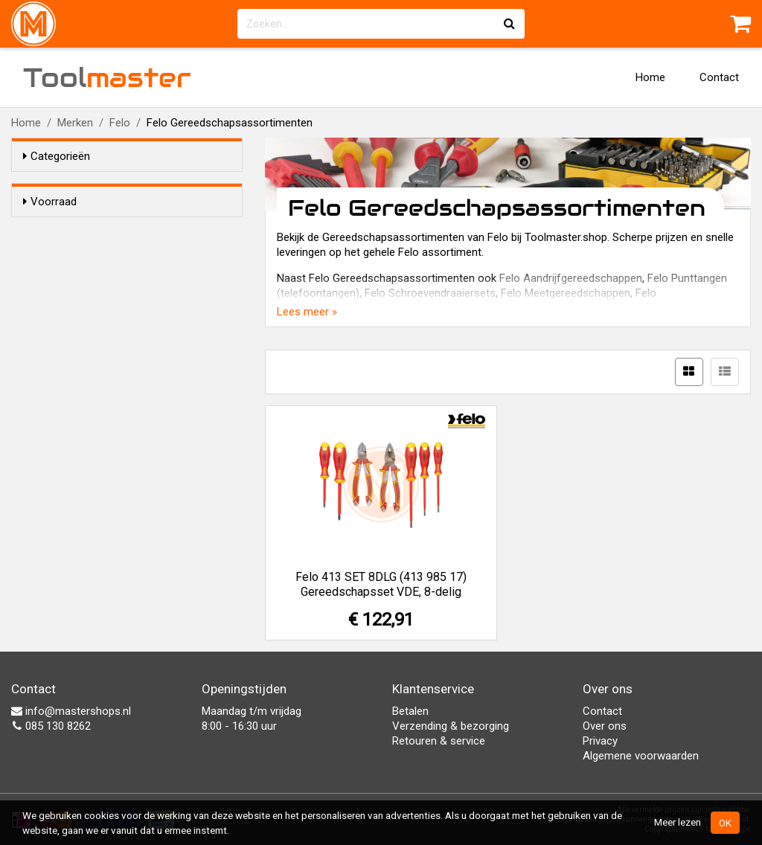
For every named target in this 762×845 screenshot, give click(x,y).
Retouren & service (438, 741)
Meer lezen (677, 822)
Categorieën (56, 156)
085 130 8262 (51, 726)
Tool (107, 77)
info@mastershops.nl (71, 711)
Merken (75, 122)
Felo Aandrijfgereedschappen (570, 278)
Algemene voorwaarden (641, 755)
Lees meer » (307, 311)
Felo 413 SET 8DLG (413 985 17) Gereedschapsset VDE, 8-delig (381, 584)
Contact (719, 77)
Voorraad (50, 201)
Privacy (600, 741)
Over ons (605, 726)
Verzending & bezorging (450, 726)
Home (650, 77)
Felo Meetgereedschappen (565, 293)
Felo (119, 122)
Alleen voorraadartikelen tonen (119, 230)
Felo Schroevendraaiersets (430, 293)
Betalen (410, 711)
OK (725, 823)
